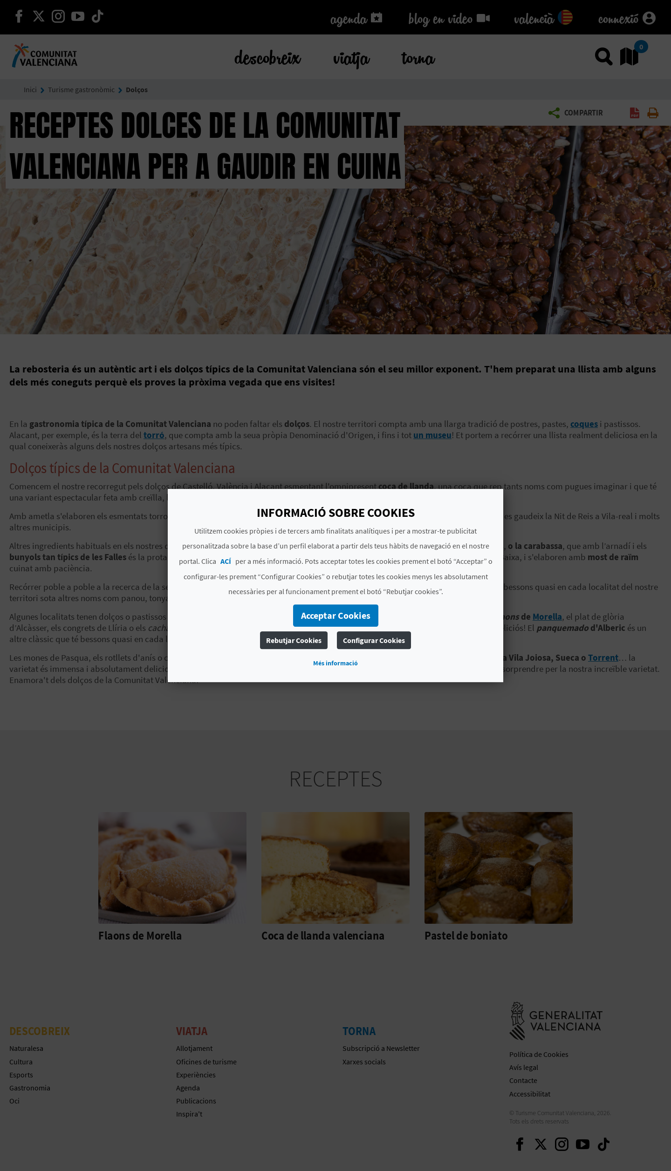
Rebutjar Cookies (294, 640)
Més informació (335, 663)
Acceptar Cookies (335, 615)
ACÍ (225, 561)
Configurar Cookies (374, 640)
